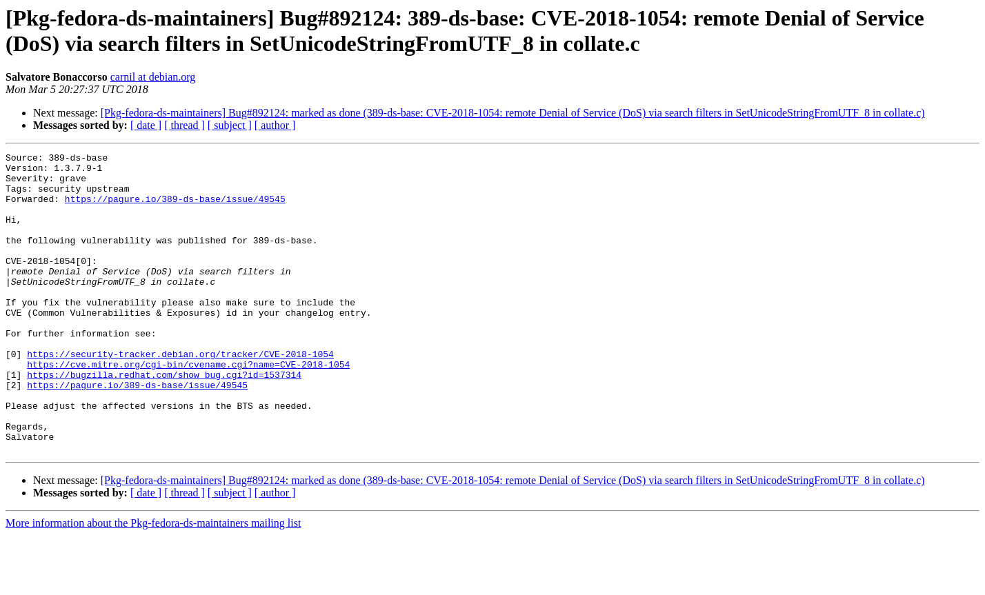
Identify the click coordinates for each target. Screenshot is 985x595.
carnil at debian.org (153, 77)
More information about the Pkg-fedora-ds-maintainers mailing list (153, 583)
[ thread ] (184, 125)
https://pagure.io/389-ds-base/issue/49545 (175, 209)
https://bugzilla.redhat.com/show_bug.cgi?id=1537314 (164, 420)
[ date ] (145, 125)
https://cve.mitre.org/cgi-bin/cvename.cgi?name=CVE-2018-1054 (188, 407)
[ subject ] (230, 125)
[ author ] (275, 125)
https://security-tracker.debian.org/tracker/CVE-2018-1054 (180, 395)
